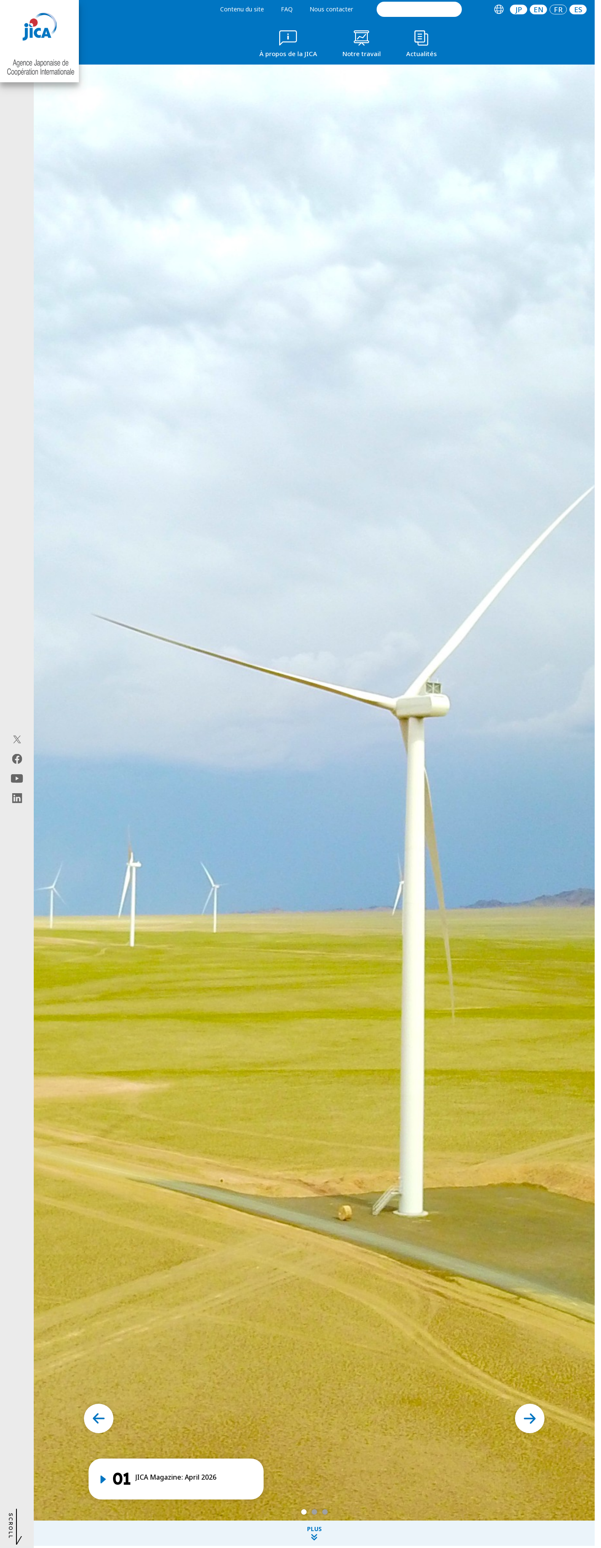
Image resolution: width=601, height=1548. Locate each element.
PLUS (314, 1532)
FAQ (287, 9)
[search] (419, 9)
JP (518, 9)
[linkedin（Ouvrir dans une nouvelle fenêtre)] (17, 798)
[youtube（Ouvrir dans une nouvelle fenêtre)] (17, 778)
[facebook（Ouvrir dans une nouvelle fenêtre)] (17, 759)
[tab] (498, 9)
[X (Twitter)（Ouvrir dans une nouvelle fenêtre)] (17, 739)
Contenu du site (242, 9)
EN (539, 9)
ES (578, 9)
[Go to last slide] (98, 1418)
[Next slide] (529, 1418)
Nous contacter (331, 9)
